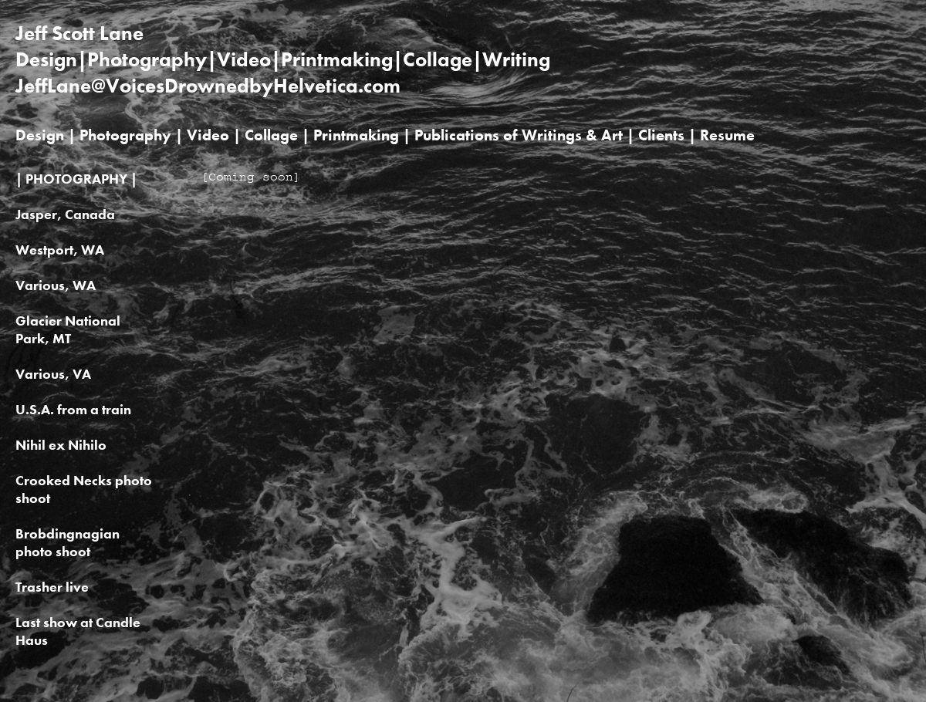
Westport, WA (59, 249)
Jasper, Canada (65, 214)
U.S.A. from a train (73, 409)
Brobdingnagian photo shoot (67, 542)
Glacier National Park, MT (67, 329)
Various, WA (55, 285)
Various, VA (53, 374)
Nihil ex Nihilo (60, 445)
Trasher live (52, 587)
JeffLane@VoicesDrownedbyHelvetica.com (207, 86)
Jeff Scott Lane (79, 33)
